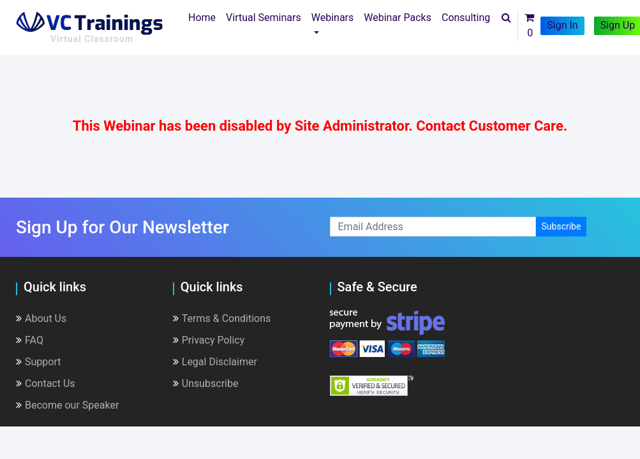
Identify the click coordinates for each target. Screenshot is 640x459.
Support (38, 362)
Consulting (466, 17)
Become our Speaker (67, 405)
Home (204, 17)
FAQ (29, 340)
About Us (41, 318)
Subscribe (561, 226)
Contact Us (45, 383)
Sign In (562, 25)
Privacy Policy (209, 340)
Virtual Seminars (263, 17)
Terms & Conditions (222, 318)
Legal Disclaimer (215, 362)
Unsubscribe (206, 383)
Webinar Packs (397, 17)
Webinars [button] (332, 17)
